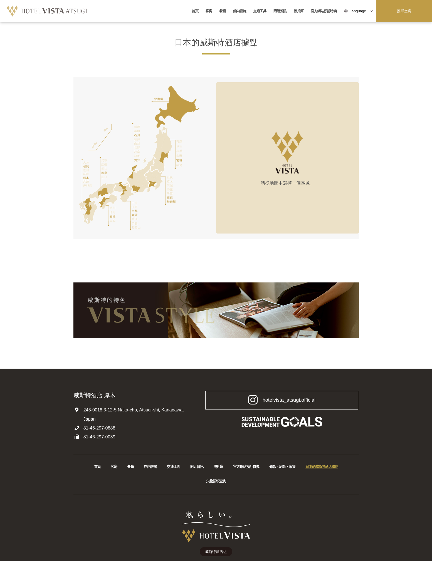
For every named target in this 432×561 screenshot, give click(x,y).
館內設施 (239, 11)
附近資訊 (280, 11)
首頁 (195, 11)
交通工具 (259, 11)
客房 (209, 11)
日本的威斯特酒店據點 (321, 467)
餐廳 (222, 11)
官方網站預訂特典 (324, 11)
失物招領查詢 (216, 481)
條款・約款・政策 (282, 467)
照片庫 (298, 11)
